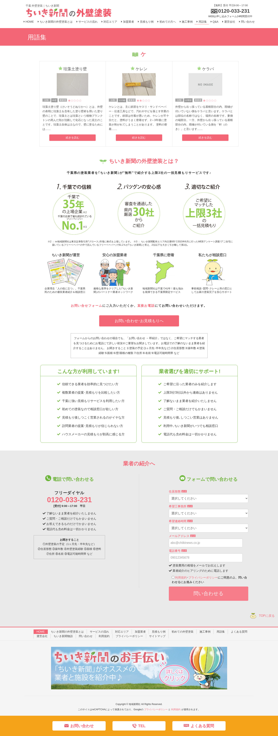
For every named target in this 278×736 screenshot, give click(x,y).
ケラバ (208, 69)
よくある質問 (239, 631)
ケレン (141, 69)
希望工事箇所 (181, 506)
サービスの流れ (99, 631)
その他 (122, 100)
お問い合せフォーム (86, 305)
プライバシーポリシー (203, 577)
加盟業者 (140, 631)
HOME (41, 631)
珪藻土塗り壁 (75, 69)
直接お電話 (146, 305)
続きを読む (72, 137)
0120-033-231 (69, 500)
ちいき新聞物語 (63, 636)
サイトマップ (157, 636)
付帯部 (188, 100)
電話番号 (178, 550)
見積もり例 (159, 631)
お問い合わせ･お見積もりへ (139, 321)
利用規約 (181, 577)
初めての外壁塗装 (182, 631)
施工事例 (205, 631)
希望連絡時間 (181, 521)
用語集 (221, 631)
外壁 (54, 100)
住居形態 (178, 491)
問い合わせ (86, 636)
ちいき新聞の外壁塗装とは (67, 631)
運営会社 (42, 636)
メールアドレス (182, 536)
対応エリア (122, 631)
